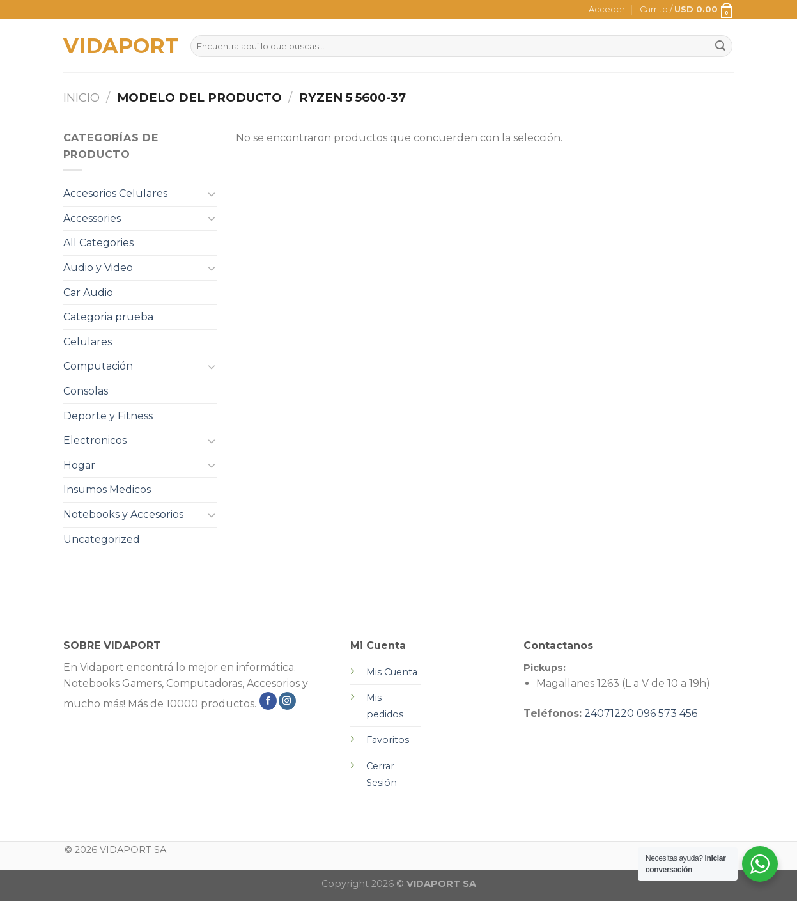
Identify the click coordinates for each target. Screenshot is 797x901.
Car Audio (88, 292)
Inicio (81, 97)
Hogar (79, 465)
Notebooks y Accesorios (123, 514)
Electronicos (95, 440)
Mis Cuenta (391, 672)
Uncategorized (101, 539)
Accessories (92, 218)
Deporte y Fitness (108, 416)
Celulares (87, 342)
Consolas (85, 391)
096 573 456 (667, 713)
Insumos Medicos (107, 489)
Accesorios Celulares (115, 193)
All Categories (98, 243)
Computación (98, 366)
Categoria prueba (108, 317)
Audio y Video (98, 268)
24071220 (609, 713)
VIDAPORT (117, 46)
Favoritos (387, 740)
